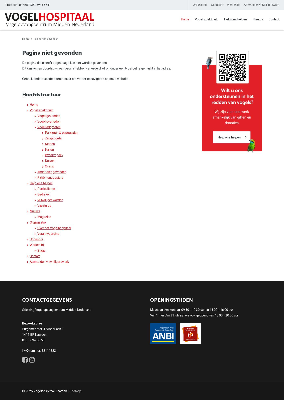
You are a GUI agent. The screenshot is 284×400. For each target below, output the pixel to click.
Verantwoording (48, 234)
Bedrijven (43, 194)
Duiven (50, 161)
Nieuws (257, 19)
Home (185, 19)
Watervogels (54, 155)
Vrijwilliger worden (50, 200)
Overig (49, 166)
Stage (41, 250)
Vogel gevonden (48, 116)
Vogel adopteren (49, 127)
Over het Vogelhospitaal (54, 228)
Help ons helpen (235, 19)
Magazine (44, 217)
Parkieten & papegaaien (61, 133)
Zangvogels (53, 138)
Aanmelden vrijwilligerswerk (261, 4)
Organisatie (200, 4)
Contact (274, 19)
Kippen (50, 144)
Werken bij (233, 4)
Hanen (49, 149)
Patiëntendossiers (50, 177)
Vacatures (44, 206)
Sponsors (217, 4)
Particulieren (46, 189)
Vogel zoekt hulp (206, 19)
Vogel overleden (48, 121)
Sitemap (75, 391)
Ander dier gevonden (51, 172)
